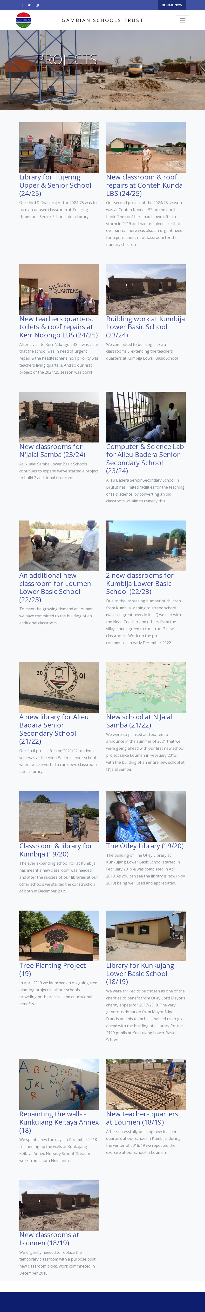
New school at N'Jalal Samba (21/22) (139, 720)
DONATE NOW (172, 5)
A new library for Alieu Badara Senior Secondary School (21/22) (54, 729)
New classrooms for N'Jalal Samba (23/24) (52, 450)
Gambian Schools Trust (103, 20)
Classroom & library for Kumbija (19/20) (55, 849)
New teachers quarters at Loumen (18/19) (142, 1118)
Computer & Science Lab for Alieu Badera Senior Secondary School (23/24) (145, 458)
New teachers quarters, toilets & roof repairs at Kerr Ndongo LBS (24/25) (58, 326)
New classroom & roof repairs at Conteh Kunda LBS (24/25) (144, 185)
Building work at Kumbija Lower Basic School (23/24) (145, 326)
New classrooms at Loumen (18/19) (49, 1238)
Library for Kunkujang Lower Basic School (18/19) (140, 973)
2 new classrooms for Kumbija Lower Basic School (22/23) (140, 583)
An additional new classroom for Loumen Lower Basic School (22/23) (55, 587)
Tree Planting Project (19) (52, 969)
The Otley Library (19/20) (145, 845)
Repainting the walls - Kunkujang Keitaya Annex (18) (59, 1121)
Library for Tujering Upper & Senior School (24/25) (55, 185)
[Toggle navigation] (182, 20)
